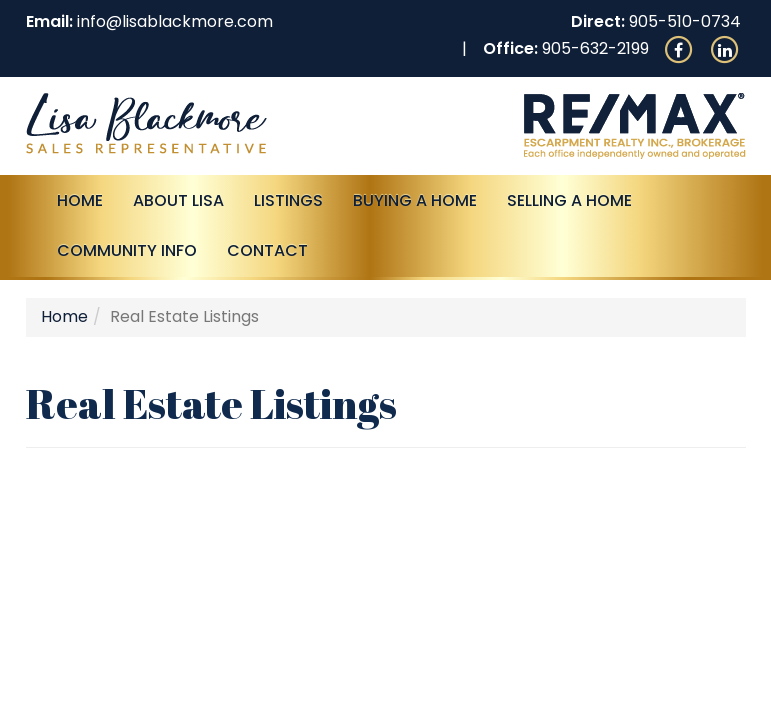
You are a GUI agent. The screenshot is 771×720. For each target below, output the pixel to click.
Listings (288, 200)
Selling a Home (569, 200)
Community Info (127, 250)
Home (80, 200)
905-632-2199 (595, 48)
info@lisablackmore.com (175, 21)
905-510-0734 (685, 21)
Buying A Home (415, 200)
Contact (267, 250)
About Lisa (178, 200)
